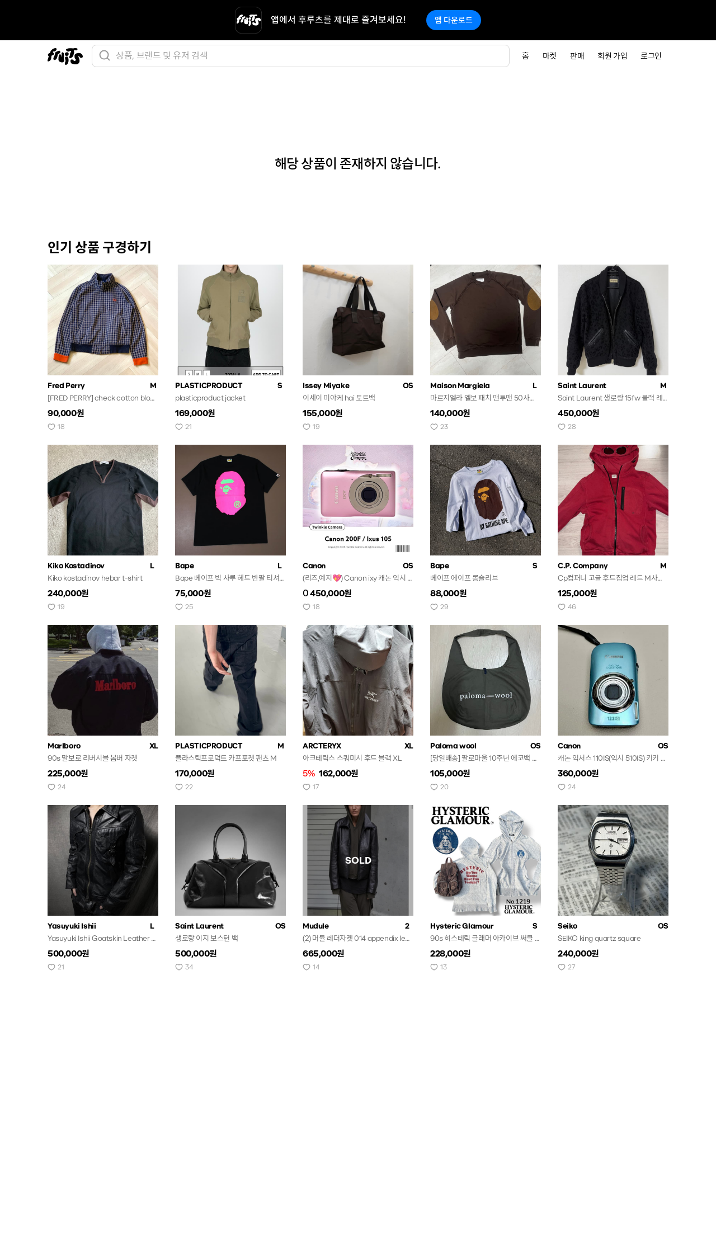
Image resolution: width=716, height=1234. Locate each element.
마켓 (550, 55)
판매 (577, 55)
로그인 (651, 55)
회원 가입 (612, 55)
